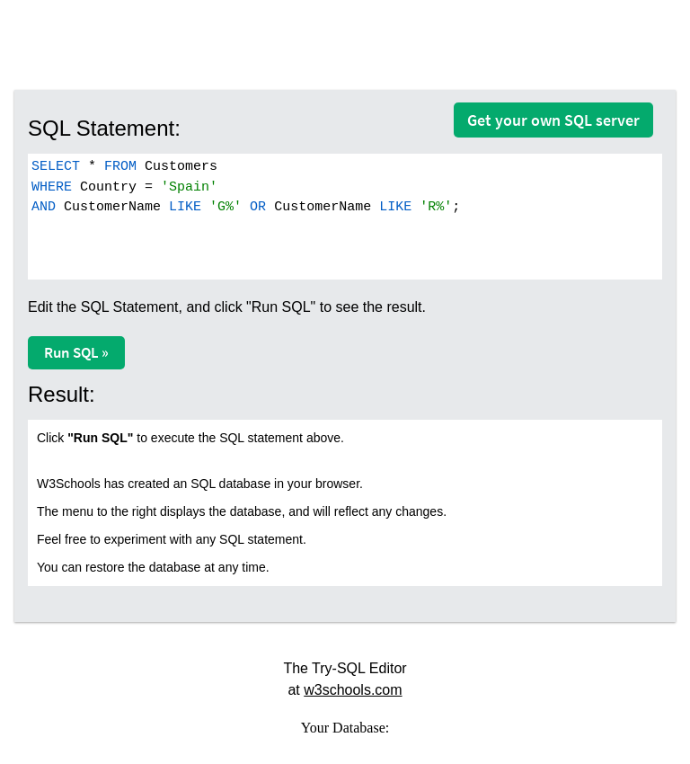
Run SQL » (76, 352)
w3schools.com (353, 689)
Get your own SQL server (553, 120)
